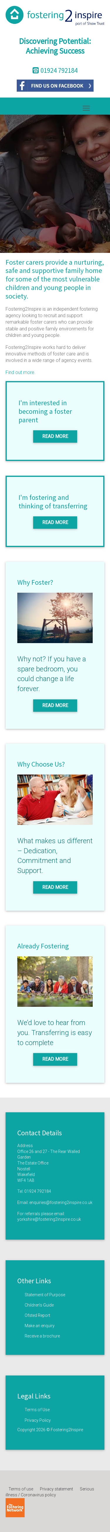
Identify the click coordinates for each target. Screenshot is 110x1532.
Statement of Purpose (45, 1294)
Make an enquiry (40, 1325)
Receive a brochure (42, 1336)
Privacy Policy (38, 1420)
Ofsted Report (37, 1315)
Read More (55, 436)
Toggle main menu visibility (87, 107)
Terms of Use (37, 1409)
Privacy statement (56, 1489)
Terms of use (21, 1489)
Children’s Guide (39, 1305)
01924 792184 (37, 1191)
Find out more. (20, 372)
